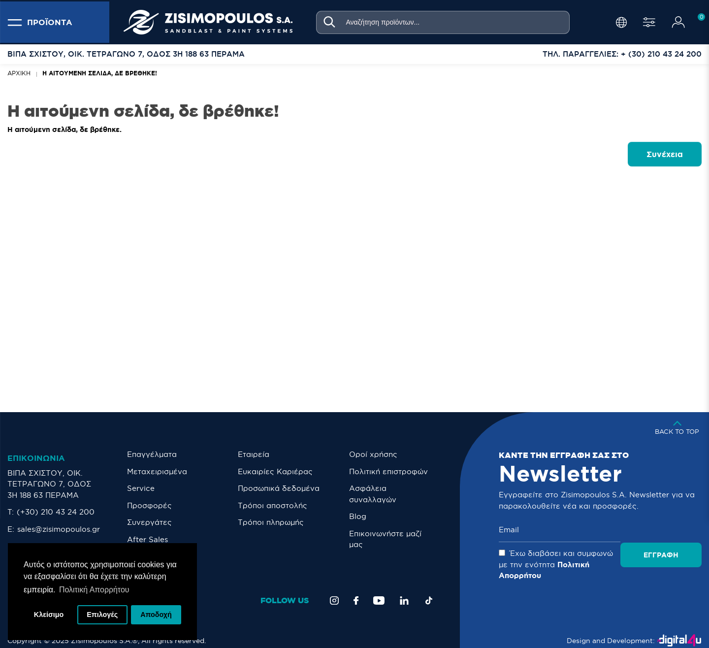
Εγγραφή (665, 530)
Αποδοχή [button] (156, 614)
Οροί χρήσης (373, 454)
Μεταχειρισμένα (157, 471)
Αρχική (19, 73)
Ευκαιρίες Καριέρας (275, 471)
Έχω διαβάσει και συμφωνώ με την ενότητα (585, 559)
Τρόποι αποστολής (272, 505)
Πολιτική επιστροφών (388, 471)
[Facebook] (356, 589)
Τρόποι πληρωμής (271, 522)
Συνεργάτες (149, 522)
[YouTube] (379, 589)
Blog (357, 516)
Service (141, 488)
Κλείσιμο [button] (49, 614)
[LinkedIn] (404, 589)
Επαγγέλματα (152, 454)
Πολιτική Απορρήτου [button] (94, 589)
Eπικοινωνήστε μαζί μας (385, 539)
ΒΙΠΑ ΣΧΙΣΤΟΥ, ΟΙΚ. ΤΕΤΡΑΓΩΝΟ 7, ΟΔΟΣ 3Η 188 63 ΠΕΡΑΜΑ (49, 484)
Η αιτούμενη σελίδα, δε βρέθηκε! (99, 73)
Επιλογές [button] (102, 614)
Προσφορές (149, 505)
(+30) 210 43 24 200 (56, 512)
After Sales (147, 539)
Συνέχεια (664, 154)
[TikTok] (429, 589)
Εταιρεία (253, 454)
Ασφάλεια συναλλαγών (372, 494)
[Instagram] (334, 589)
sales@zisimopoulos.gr (58, 529)
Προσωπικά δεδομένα (279, 488)
